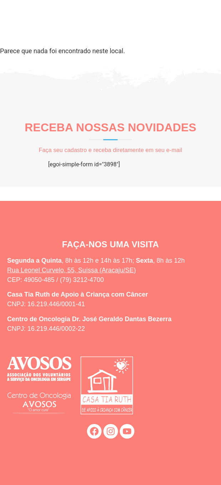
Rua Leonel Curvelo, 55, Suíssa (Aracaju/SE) (71, 270)
